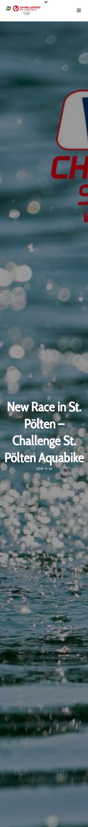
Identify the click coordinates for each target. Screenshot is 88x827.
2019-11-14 (44, 468)
